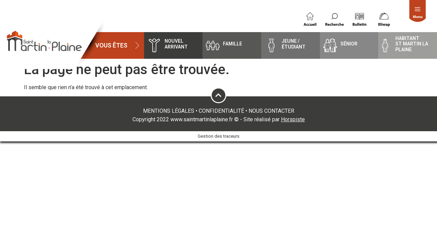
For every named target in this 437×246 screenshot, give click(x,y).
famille (232, 43)
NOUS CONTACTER (271, 111)
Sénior (348, 43)
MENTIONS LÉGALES (168, 111)
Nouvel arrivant (176, 44)
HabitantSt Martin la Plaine (411, 44)
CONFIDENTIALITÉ (221, 111)
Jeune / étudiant (294, 44)
